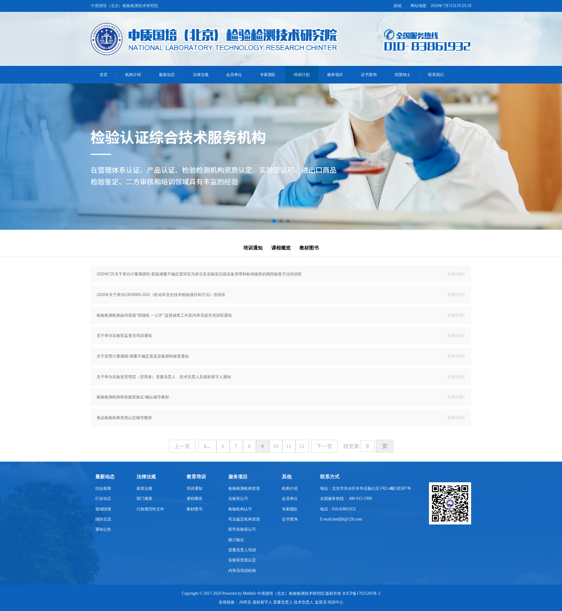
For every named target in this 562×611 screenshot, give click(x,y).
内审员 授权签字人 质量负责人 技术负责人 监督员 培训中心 (291, 602)
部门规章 (144, 498)
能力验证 (236, 540)
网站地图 (418, 6)
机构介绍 (133, 74)
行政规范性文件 (150, 509)
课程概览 (281, 248)
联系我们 (436, 74)
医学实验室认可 (242, 529)
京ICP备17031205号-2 (361, 593)
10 (275, 446)
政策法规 (144, 488)
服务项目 (335, 74)
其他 (287, 476)
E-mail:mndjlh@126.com (341, 519)
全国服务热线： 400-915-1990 (346, 498)
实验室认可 (238, 498)
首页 (104, 74)
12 (302, 446)
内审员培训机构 (242, 570)
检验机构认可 (240, 509)
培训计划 (302, 74)
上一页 (182, 446)
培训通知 (253, 248)
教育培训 (196, 476)
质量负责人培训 (242, 550)
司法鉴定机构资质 (244, 519)
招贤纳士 (403, 74)
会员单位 (234, 74)
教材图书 (309, 248)
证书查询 (369, 74)
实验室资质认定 (242, 560)
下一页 (324, 446)
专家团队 (268, 74)
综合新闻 (103, 488)
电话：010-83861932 (338, 509)
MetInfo (249, 593)
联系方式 (329, 476)
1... (207, 446)
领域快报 (103, 509)
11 (289, 446)
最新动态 (167, 74)
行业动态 (103, 498)
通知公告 (103, 529)
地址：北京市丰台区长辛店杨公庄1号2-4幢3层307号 (365, 488)
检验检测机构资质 (244, 488)
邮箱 (398, 6)
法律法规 (201, 74)
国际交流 (103, 519)
